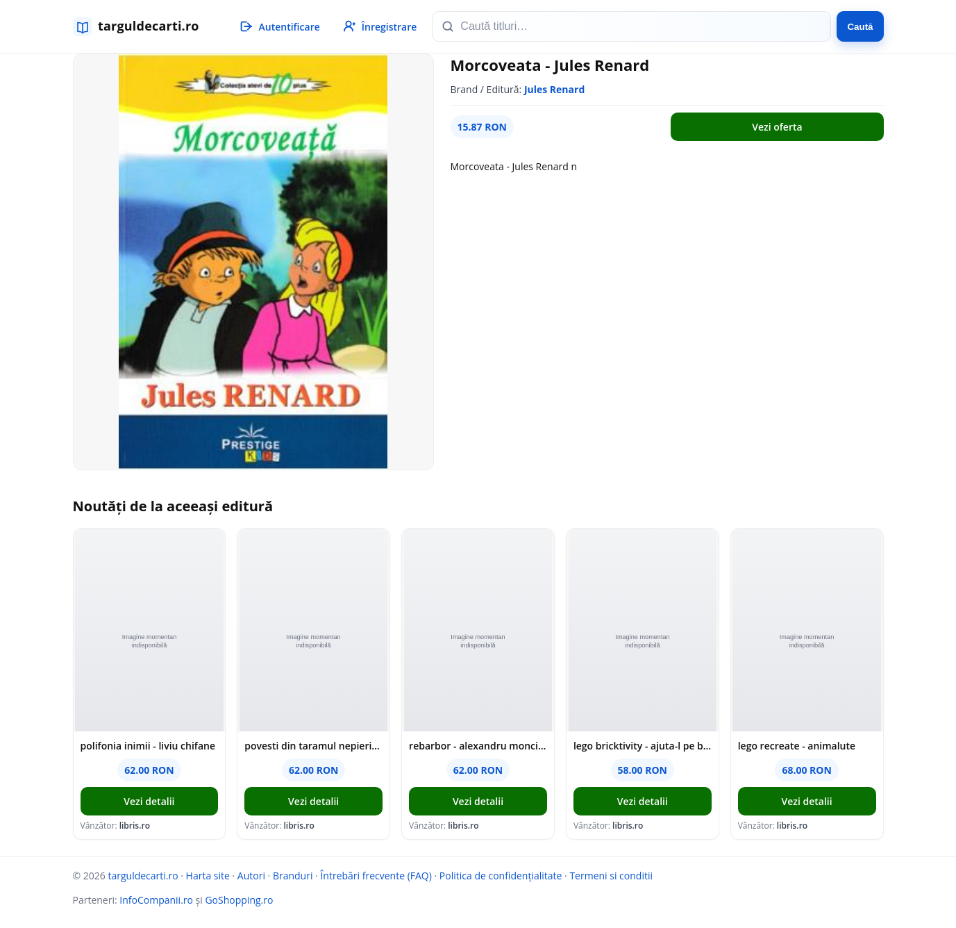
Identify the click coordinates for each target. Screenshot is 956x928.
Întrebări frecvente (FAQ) (375, 875)
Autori (251, 875)
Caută (860, 27)
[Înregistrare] (379, 26)
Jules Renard (554, 89)
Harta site (208, 875)
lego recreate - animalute (796, 745)
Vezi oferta (777, 126)
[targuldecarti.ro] (142, 26)
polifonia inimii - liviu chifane (148, 745)
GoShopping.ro (239, 899)
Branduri (293, 875)
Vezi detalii (149, 801)
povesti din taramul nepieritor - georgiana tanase (313, 745)
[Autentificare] (279, 26)
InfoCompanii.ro (156, 899)
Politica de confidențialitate (500, 875)
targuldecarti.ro (143, 875)
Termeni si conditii (611, 875)
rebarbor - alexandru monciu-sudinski (478, 745)
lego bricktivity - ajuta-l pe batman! (642, 745)
